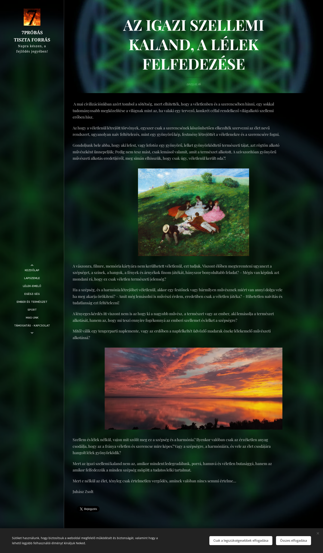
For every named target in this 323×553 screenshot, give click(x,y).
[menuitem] (32, 270)
